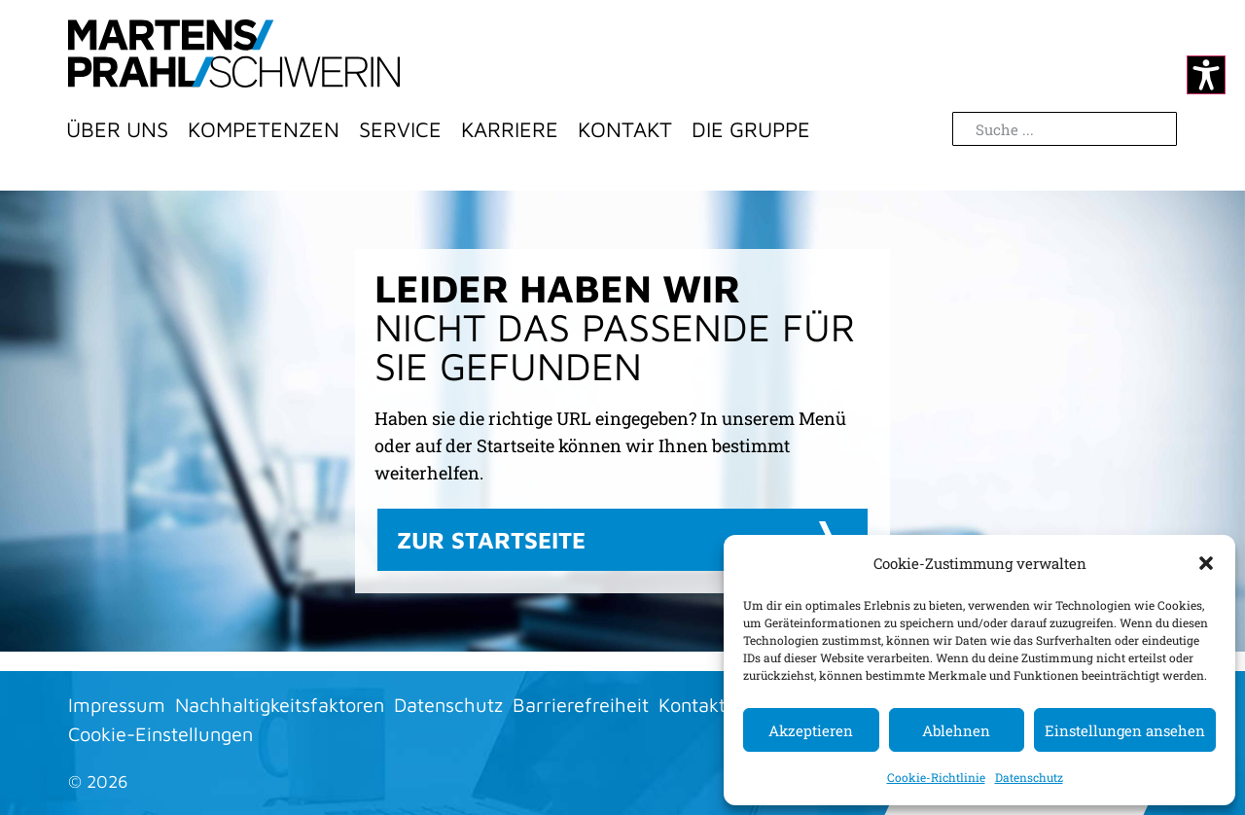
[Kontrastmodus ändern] (1206, 74)
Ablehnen (956, 730)
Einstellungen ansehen (1125, 730)
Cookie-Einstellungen (160, 734)
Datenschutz (1029, 777)
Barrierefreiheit (581, 704)
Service (400, 129)
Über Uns (117, 129)
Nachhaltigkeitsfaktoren (279, 704)
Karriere (509, 129)
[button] (1206, 563)
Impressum (116, 704)
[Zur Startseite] (234, 53)
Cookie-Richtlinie (936, 777)
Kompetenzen (263, 129)
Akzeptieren (810, 730)
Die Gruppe (751, 129)
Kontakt (625, 129)
